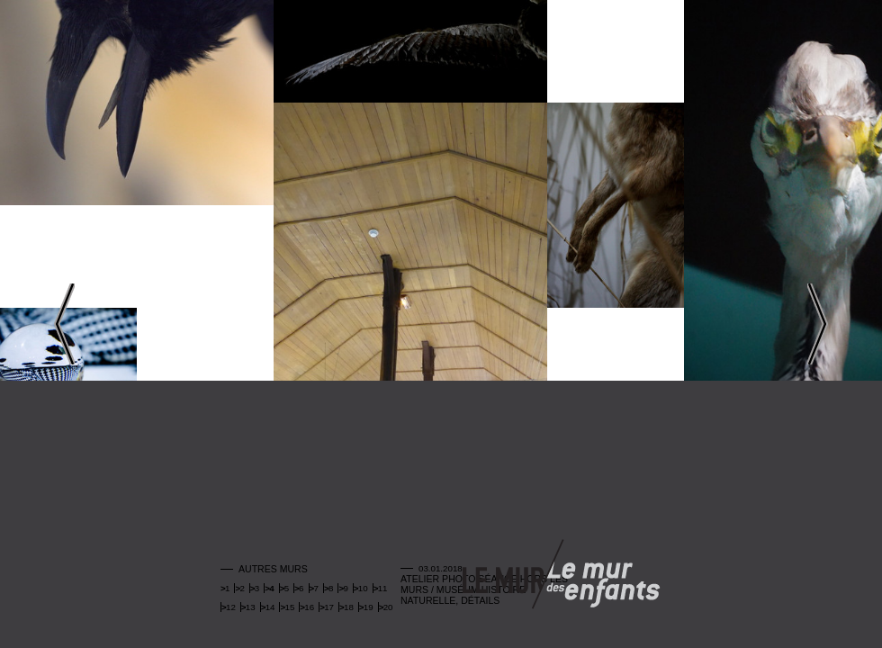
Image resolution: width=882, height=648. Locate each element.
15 (289, 607)
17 (329, 607)
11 (383, 588)
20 (388, 607)
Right (817, 324)
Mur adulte (503, 575)
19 (369, 607)
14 (270, 607)
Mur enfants (603, 575)
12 (231, 607)
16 (309, 607)
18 (349, 607)
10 (363, 588)
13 (251, 607)
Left (64, 324)
